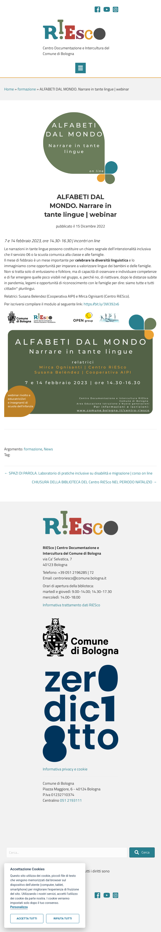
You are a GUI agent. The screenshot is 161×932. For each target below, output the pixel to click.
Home (9, 89)
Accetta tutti (27, 918)
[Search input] (66, 852)
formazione (27, 89)
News (48, 449)
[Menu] (80, 68)
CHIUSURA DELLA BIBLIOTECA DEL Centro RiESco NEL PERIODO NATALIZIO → (94, 482)
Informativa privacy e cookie (65, 769)
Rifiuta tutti (63, 918)
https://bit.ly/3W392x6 (101, 304)
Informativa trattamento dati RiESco (71, 605)
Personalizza (19, 907)
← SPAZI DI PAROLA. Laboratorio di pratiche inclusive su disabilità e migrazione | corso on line (78, 473)
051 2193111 (71, 800)
